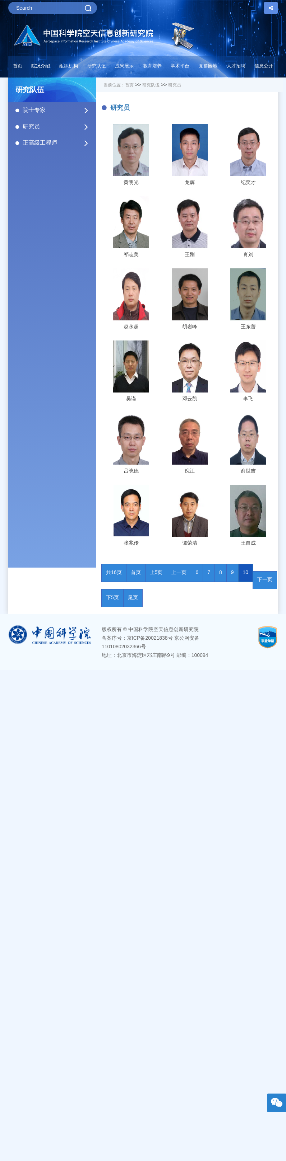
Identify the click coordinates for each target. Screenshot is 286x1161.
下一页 (264, 579)
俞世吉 (248, 471)
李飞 (248, 398)
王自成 (248, 543)
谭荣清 (189, 543)
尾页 (133, 597)
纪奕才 (248, 182)
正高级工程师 (55, 143)
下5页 (112, 597)
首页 (17, 66)
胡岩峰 (189, 326)
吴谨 (131, 398)
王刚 (190, 254)
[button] (97, 68)
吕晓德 (131, 471)
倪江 (190, 471)
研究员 (55, 126)
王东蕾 (248, 326)
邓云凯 (189, 398)
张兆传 (131, 543)
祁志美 (131, 254)
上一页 (178, 572)
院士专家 (55, 110)
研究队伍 (151, 85)
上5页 (156, 572)
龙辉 (190, 182)
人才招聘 (236, 66)
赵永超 (131, 326)
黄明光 (131, 182)
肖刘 (248, 254)
